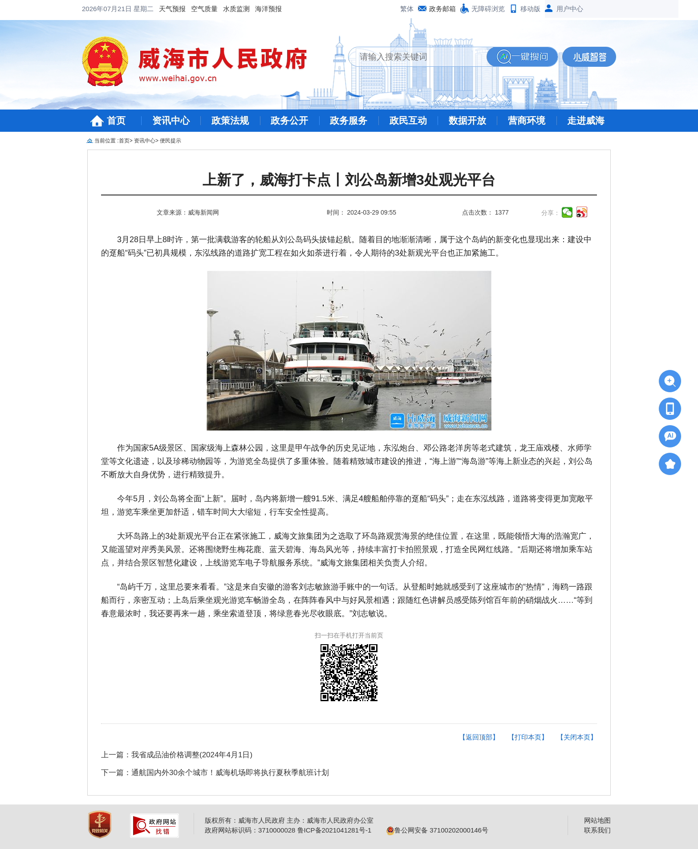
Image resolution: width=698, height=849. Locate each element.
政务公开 (289, 120)
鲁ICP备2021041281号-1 (334, 830)
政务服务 (348, 120)
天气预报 (100, 8)
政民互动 (408, 120)
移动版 (530, 8)
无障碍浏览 (488, 8)
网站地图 (597, 820)
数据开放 (467, 120)
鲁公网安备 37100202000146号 (437, 830)
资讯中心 (171, 120)
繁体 (407, 8)
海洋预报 (196, 8)
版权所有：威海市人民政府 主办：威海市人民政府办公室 (289, 820)
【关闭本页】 (577, 737)
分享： (550, 212)
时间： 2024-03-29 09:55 (361, 212)
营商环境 (526, 120)
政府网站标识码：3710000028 (250, 830)
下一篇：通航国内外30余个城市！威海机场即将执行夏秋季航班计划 (215, 772)
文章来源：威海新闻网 (188, 212)
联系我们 (597, 830)
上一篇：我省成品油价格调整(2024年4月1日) (176, 755)
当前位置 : (106, 141)
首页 (116, 120)
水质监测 (164, 8)
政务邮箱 (442, 8)
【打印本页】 (528, 737)
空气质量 (132, 8)
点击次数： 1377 (485, 212)
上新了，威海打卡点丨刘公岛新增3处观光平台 (349, 180)
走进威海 (586, 120)
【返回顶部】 (479, 737)
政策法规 (230, 120)
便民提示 (170, 141)
